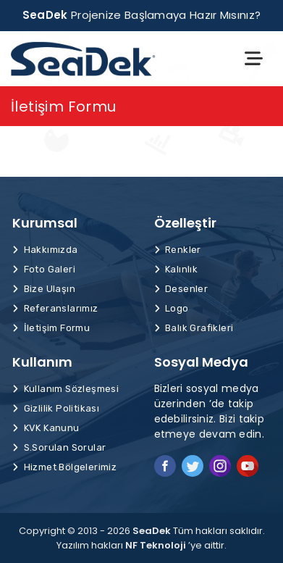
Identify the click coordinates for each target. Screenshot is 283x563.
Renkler (177, 249)
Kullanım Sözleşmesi (65, 388)
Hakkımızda (45, 249)
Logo (171, 308)
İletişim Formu (51, 327)
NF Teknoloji (155, 545)
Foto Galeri (43, 269)
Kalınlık (176, 269)
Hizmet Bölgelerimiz (64, 467)
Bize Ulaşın (43, 288)
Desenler (181, 288)
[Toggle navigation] (253, 58)
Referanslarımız (55, 308)
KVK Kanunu (46, 427)
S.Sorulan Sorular (59, 447)
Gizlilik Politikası (55, 408)
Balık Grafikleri (194, 327)
